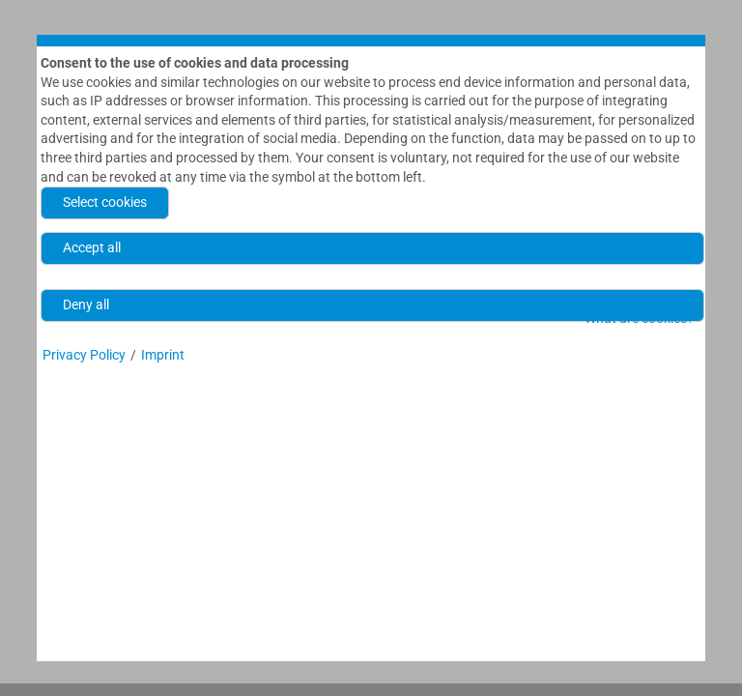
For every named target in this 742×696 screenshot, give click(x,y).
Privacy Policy (84, 358)
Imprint (163, 358)
